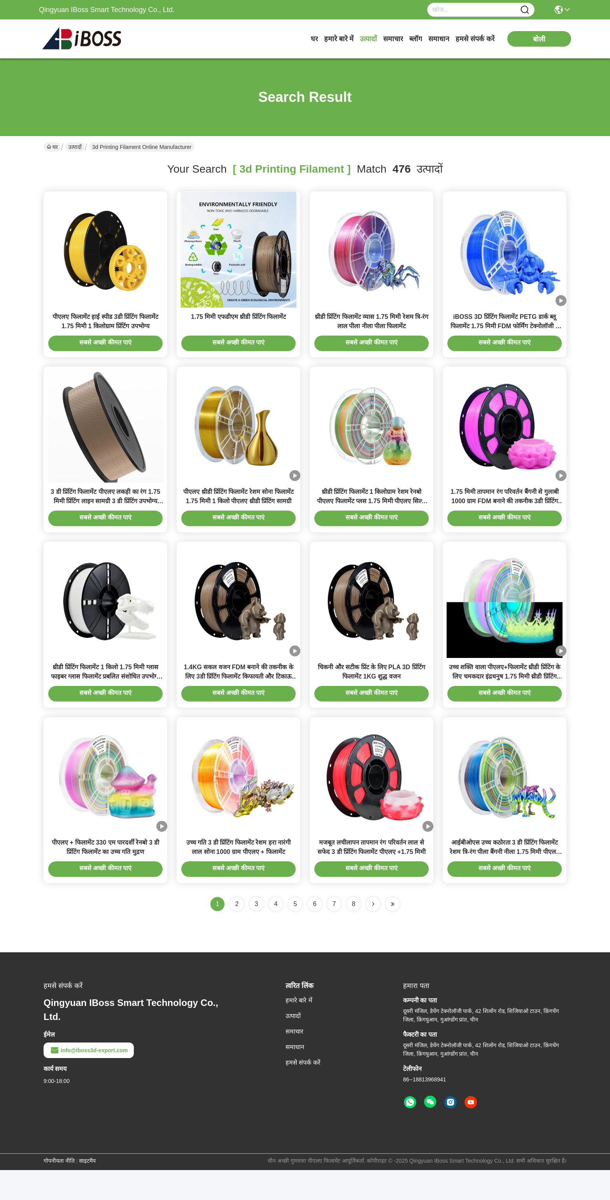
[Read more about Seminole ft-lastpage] (393, 934)
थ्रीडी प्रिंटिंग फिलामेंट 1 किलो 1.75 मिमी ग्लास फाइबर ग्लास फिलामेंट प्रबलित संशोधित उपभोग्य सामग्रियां (105, 699)
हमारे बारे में (339, 39)
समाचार (393, 39)
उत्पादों (368, 39)
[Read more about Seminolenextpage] (373, 934)
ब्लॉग (415, 39)
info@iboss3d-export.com (89, 1080)
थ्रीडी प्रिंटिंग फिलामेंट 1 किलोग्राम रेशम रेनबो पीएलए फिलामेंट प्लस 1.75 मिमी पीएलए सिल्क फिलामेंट (371, 516)
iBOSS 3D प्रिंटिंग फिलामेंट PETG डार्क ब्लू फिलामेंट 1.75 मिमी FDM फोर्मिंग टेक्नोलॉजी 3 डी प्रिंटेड (504, 333)
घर (314, 39)
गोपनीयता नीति (59, 1191)
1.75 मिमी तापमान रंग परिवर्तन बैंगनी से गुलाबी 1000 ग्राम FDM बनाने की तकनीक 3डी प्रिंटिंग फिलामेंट (504, 516)
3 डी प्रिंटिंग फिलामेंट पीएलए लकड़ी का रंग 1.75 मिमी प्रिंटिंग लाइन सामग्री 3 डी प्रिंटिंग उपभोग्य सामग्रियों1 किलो (105, 516)
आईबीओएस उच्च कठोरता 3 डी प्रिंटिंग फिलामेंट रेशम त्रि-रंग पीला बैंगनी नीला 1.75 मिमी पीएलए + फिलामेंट (504, 881)
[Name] (524, 10)
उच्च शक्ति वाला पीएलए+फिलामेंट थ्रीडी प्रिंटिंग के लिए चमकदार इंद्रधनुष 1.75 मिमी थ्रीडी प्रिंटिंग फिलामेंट (504, 699)
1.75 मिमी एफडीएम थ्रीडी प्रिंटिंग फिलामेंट (238, 324)
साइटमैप (87, 1191)
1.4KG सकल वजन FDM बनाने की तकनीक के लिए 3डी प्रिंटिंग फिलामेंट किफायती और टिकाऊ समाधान (238, 699)
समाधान (438, 39)
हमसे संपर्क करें (475, 39)
